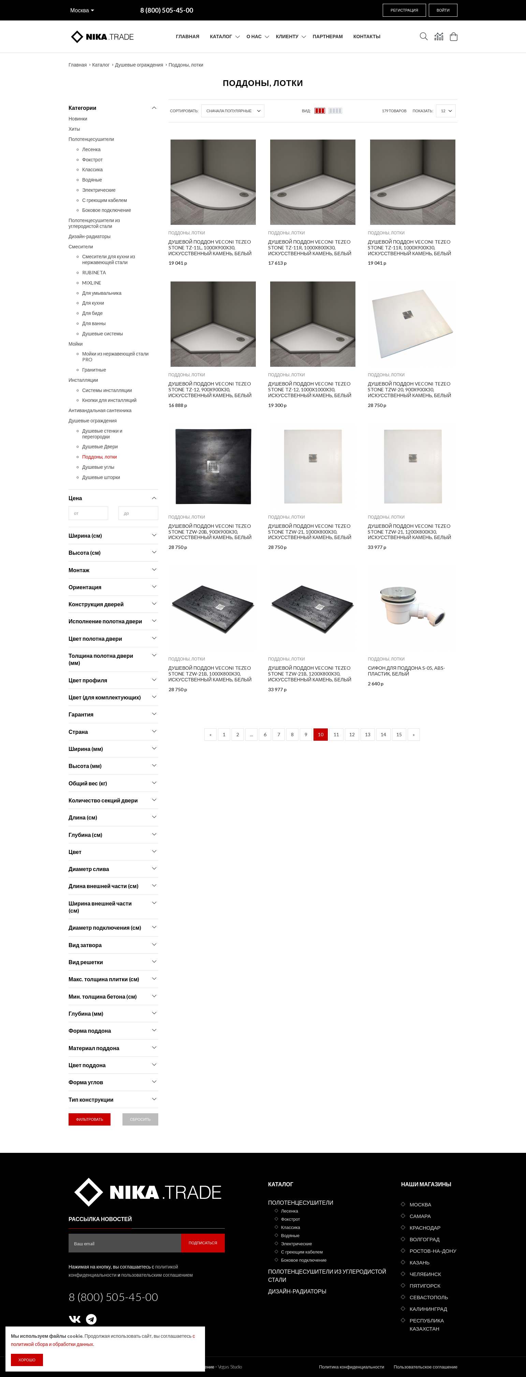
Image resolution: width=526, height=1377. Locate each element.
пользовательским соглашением (157, 1275)
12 (352, 734)
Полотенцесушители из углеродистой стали (94, 223)
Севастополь (429, 1297)
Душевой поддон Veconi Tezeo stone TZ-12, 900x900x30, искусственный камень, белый (210, 389)
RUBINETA (94, 272)
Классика (92, 169)
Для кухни (93, 303)
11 (336, 734)
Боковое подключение (106, 210)
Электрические (99, 190)
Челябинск (425, 1274)
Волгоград (425, 1239)
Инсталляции (83, 380)
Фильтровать (89, 1119)
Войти (443, 10)
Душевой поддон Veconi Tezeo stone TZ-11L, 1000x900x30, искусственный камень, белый (210, 247)
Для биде (92, 313)
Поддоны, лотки (186, 65)
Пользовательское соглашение (425, 1366)
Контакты (366, 36)
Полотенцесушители (91, 139)
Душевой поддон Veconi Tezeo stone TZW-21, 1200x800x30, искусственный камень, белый (409, 531)
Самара (420, 1216)
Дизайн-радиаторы (90, 236)
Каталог (221, 36)
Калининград (428, 1309)
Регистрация (404, 10)
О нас (254, 36)
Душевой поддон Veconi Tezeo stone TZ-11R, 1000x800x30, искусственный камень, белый (309, 247)
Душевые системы (102, 333)
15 (399, 734)
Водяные (92, 180)
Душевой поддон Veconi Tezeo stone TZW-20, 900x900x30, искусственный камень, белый (409, 389)
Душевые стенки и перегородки (102, 433)
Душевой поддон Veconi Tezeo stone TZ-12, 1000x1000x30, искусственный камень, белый (309, 389)
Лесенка (91, 149)
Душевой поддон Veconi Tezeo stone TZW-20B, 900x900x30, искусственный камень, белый (210, 531)
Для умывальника (101, 293)
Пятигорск (425, 1285)
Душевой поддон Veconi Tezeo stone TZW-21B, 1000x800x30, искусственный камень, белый (210, 673)
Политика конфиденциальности (351, 1366)
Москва (79, 10)
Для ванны (94, 323)
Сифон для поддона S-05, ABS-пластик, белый (406, 671)
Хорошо (26, 1360)
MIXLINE (91, 283)
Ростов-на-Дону (433, 1251)
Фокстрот (92, 159)
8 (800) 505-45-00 (113, 1296)
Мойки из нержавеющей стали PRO (115, 356)
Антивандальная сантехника (100, 410)
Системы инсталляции (107, 390)
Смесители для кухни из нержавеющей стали (108, 259)
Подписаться (203, 1243)
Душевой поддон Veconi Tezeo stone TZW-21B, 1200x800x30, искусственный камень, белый (309, 673)
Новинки (78, 118)
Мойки (76, 344)
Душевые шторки (101, 477)
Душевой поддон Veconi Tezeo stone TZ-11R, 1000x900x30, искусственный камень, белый (409, 247)
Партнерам (328, 36)
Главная (188, 36)
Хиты (74, 129)
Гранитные (94, 370)
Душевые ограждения (139, 65)
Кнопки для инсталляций (109, 400)
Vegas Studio (230, 1366)
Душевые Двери (100, 446)
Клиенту (287, 36)
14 (383, 734)
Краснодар (425, 1227)
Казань (419, 1262)
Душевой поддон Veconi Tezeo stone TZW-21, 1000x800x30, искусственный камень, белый (309, 531)
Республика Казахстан (427, 1324)
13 (367, 734)
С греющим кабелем (104, 200)
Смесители (81, 246)
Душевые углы (98, 467)
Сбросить (140, 1119)
